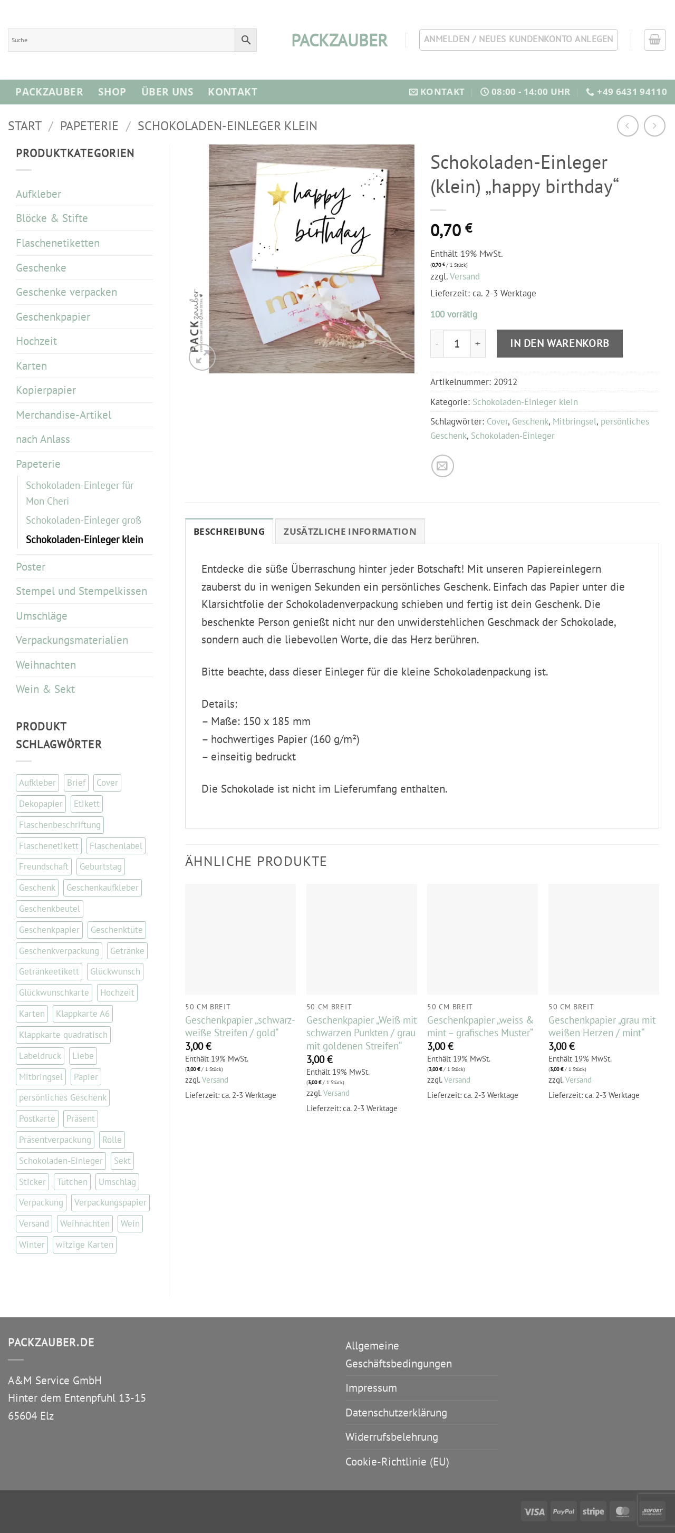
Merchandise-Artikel (63, 415)
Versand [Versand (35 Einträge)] (34, 1223)
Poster (30, 567)
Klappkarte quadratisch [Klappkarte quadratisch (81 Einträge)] (63, 1034)
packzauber (337, 40)
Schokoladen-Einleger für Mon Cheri (79, 493)
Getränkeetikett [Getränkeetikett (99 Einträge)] (49, 971)
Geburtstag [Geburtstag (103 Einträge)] (101, 866)
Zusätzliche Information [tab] (350, 531)
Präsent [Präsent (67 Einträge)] (80, 1118)
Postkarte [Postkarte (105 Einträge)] (37, 1118)
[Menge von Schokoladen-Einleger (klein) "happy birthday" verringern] (436, 344)
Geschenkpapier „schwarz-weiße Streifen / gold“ (240, 1026)
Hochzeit (36, 341)
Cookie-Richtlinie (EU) (397, 1461)
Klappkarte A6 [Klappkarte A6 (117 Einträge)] (83, 1013)
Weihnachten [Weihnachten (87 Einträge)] (85, 1223)
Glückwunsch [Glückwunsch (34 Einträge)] (115, 971)
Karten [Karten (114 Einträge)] (32, 1013)
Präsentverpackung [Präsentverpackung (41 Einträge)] (55, 1139)
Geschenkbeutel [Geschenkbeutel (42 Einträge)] (49, 908)
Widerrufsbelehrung (391, 1437)
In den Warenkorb (560, 343)
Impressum (371, 1388)
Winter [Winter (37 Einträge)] (32, 1244)
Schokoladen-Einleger (513, 435)
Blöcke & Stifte (52, 218)
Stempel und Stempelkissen (81, 591)
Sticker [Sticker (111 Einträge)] (32, 1182)
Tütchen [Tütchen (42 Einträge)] (72, 1182)
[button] (655, 40)
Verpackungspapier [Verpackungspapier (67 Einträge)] (110, 1202)
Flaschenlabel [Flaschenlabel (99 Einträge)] (116, 846)
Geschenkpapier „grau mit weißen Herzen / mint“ (601, 1026)
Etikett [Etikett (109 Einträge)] (87, 803)
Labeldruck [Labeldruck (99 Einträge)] (40, 1056)
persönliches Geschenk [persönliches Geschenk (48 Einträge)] (63, 1097)
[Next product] (628, 126)
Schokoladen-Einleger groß (83, 520)
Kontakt (232, 92)
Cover (497, 421)
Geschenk (530, 421)
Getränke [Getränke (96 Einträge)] (127, 951)
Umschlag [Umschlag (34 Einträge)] (117, 1182)
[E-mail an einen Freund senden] (442, 466)
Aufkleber (38, 194)
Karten (31, 366)
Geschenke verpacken (66, 292)
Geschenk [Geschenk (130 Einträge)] (37, 887)
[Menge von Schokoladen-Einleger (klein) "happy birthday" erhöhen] (478, 344)
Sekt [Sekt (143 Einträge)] (122, 1160)
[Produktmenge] (456, 344)
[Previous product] (655, 126)
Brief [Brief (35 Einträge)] (76, 782)
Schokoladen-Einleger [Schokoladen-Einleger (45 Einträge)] (61, 1160)
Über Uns (167, 92)
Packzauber (49, 92)
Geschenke (41, 268)
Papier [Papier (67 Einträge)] (86, 1077)
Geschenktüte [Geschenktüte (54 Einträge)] (117, 930)
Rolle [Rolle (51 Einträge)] (112, 1139)
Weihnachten (46, 665)
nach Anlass (43, 439)
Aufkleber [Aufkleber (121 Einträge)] (37, 782)
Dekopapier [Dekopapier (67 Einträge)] (41, 803)
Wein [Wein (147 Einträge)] (130, 1223)
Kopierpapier (46, 390)
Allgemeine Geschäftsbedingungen (398, 1354)
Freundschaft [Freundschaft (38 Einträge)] (44, 866)
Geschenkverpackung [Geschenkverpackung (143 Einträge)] (59, 951)
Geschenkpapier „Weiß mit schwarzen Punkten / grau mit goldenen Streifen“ (361, 1033)
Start (25, 125)
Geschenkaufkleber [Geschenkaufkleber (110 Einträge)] (102, 887)
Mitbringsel (574, 421)
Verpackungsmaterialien (72, 640)
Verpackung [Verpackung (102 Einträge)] (41, 1202)
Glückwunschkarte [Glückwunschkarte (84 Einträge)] (54, 992)
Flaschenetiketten (58, 243)
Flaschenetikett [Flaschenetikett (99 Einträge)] (49, 846)
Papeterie (89, 125)
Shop (112, 92)
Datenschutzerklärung (396, 1412)
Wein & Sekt (45, 689)
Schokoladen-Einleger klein (227, 125)
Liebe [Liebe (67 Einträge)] (83, 1056)
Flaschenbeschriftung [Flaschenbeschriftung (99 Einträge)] (60, 825)
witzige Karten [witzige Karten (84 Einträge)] (84, 1244)
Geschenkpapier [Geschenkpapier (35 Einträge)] (49, 930)
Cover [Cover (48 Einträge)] (107, 782)
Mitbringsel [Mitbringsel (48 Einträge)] (41, 1077)
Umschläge (42, 616)
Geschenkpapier (53, 317)
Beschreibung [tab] (229, 531)
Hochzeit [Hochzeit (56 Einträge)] (117, 992)
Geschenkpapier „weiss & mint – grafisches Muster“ (480, 1026)
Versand (465, 276)
